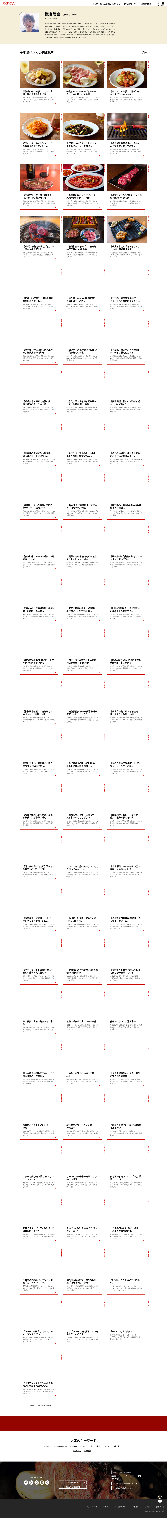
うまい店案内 (127, 4)
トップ (95, 4)
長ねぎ (87, 1451)
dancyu (32, 1405)
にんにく (77, 1451)
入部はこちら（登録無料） (73, 1487)
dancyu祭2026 (60, 1447)
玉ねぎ (106, 1447)
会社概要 (147, 1507)
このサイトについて (91, 1507)
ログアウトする (73, 1482)
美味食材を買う (147, 4)
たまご (47, 1447)
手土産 (116, 1447)
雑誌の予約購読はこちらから (125, 1488)
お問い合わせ (160, 1507)
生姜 (98, 1447)
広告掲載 (135, 1507)
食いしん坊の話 (105, 4)
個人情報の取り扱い (120, 1507)
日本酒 (73, 1447)
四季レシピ (116, 4)
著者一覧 (40, 1405)
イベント (136, 4)
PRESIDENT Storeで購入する (125, 1483)
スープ (83, 1447)
